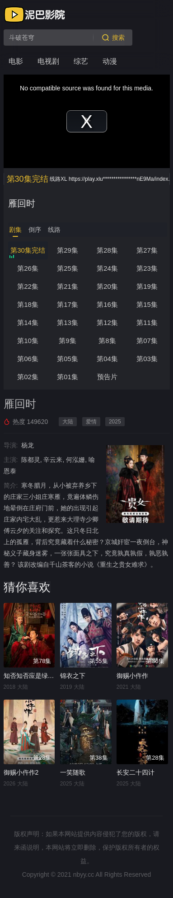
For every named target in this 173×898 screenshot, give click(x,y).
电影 (16, 61)
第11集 (147, 322)
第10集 (27, 340)
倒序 (34, 229)
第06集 (27, 358)
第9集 (67, 340)
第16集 (107, 304)
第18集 (27, 304)
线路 (54, 229)
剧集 (15, 229)
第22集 (27, 286)
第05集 (67, 358)
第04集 (107, 358)
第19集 (147, 286)
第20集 (107, 286)
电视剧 (48, 61)
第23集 (147, 268)
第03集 (147, 358)
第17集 (67, 304)
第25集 (67, 268)
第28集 (107, 250)
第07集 (147, 340)
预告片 (107, 377)
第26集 (27, 268)
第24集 (107, 268)
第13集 (67, 322)
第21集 (67, 286)
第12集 (107, 322)
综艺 (81, 61)
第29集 (67, 250)
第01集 (67, 377)
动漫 (110, 61)
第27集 (147, 250)
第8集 (107, 340)
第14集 (27, 322)
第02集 (27, 377)
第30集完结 (27, 250)
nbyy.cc (83, 874)
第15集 (147, 304)
